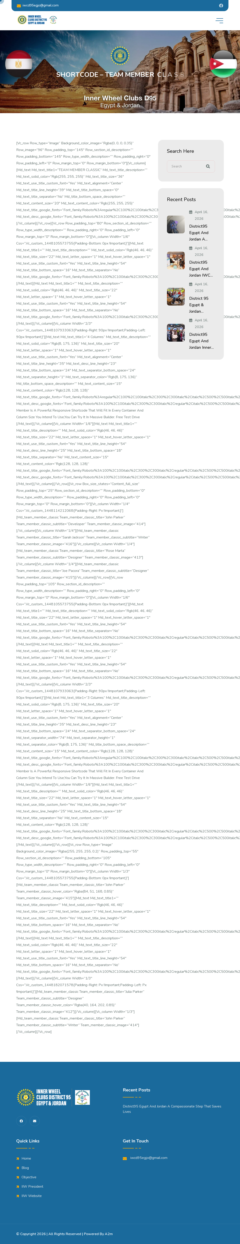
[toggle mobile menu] (219, 20)
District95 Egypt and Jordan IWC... (201, 269)
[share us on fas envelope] (35, 1121)
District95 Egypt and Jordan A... (198, 233)
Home (26, 1158)
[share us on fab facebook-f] (21, 1121)
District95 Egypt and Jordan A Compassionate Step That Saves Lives (172, 1109)
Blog (25, 1167)
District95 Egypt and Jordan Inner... (201, 341)
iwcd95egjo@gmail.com (38, 5)
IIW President (32, 1186)
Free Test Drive (128, 417)
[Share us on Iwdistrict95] (221, 6)
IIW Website (32, 1195)
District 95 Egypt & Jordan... (198, 305)
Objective (29, 1177)
